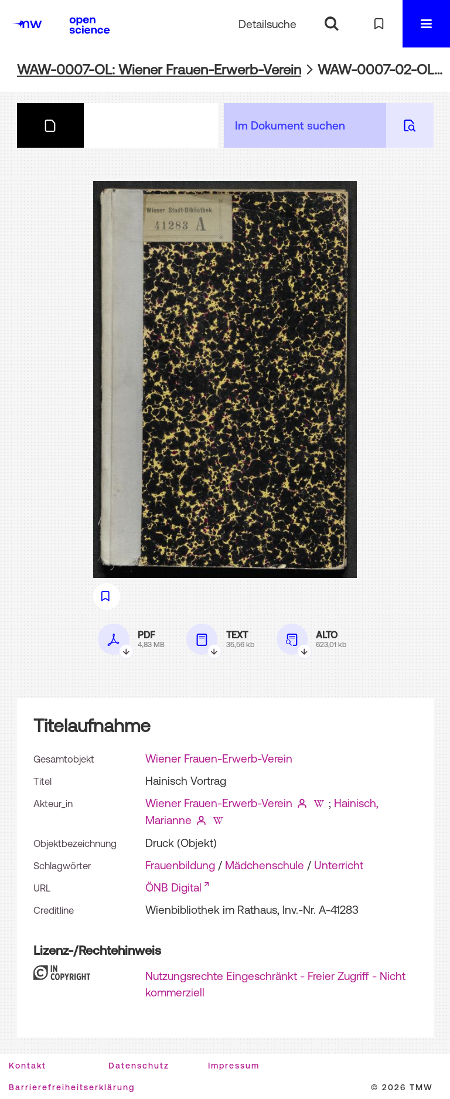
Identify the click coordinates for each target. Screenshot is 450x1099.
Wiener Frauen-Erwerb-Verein (218, 758)
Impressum (234, 1065)
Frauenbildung (180, 865)
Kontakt (27, 1065)
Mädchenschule (264, 865)
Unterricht (338, 865)
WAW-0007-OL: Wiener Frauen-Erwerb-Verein (159, 69)
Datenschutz (138, 1065)
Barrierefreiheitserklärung (72, 1087)
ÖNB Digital (173, 887)
